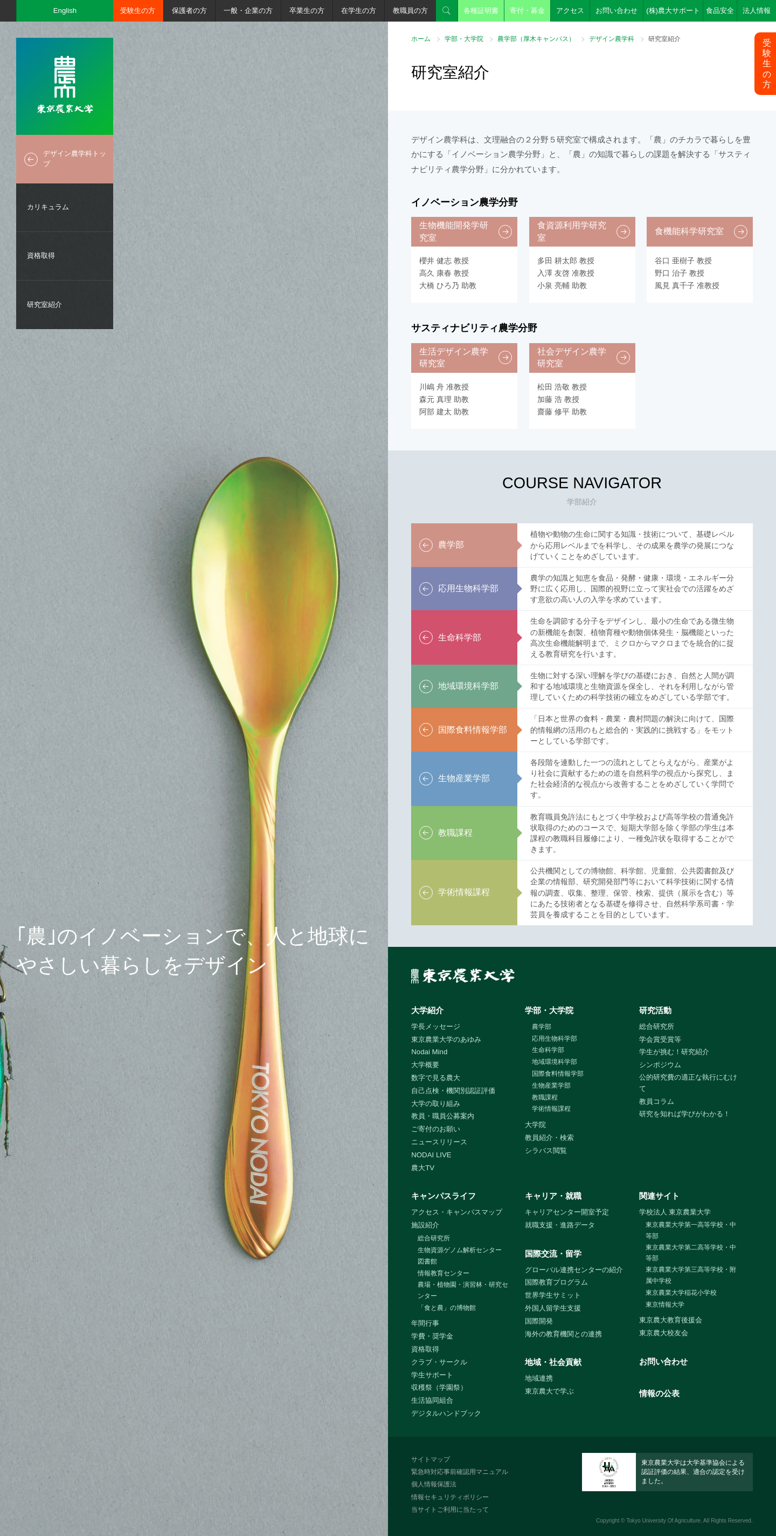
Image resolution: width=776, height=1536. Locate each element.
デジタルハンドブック (446, 1413)
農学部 (541, 1026)
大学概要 (425, 1065)
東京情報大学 (665, 1304)
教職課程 (545, 1097)
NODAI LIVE (431, 1155)
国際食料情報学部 (558, 1073)
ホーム (421, 39)
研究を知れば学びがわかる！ (684, 1114)
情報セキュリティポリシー (450, 1497)
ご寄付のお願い (435, 1129)
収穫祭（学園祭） (439, 1387)
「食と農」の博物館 (447, 1308)
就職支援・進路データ (560, 1225)
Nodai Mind (429, 1052)
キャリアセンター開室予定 (567, 1212)
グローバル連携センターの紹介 (574, 1270)
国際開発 (539, 1321)
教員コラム (656, 1101)
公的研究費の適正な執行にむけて (688, 1083)
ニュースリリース (439, 1142)
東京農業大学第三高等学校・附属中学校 (691, 1275)
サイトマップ (430, 1459)
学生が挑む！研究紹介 (674, 1052)
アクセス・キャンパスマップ (456, 1212)
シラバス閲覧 (546, 1150)
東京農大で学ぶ (549, 1391)
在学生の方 (358, 10)
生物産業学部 (551, 1085)
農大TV (422, 1168)
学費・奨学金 (432, 1336)
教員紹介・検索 (549, 1138)
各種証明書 (480, 10)
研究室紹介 (44, 305)
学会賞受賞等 (660, 1039)
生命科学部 (548, 1050)
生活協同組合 (432, 1400)
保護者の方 (189, 10)
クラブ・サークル (439, 1362)
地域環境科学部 (554, 1062)
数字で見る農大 (435, 1078)
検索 (447, 11)
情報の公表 (659, 1393)
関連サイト (659, 1195)
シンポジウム (660, 1065)
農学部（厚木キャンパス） (536, 39)
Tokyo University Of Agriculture (663, 1521)
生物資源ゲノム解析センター (460, 1250)
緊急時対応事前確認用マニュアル (459, 1472)
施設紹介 (425, 1225)
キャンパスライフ (443, 1195)
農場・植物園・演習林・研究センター (463, 1290)
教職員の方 (410, 10)
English (65, 10)
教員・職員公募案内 (442, 1116)
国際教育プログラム (556, 1282)
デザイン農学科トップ (74, 158)
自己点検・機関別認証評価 (453, 1091)
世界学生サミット (553, 1295)
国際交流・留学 (553, 1253)
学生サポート (432, 1375)
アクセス (570, 10)
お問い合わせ (616, 10)
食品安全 (720, 10)
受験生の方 (137, 10)
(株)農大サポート (673, 10)
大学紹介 (427, 1010)
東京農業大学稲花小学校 (681, 1292)
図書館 (427, 1261)
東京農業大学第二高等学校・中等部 (691, 1253)
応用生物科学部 (554, 1038)
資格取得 (41, 255)
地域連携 (539, 1378)
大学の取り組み (435, 1104)
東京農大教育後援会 (670, 1320)
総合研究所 (656, 1026)
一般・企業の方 (248, 10)
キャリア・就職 (553, 1195)
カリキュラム (48, 207)
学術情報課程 (551, 1108)
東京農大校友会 (663, 1333)
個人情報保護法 (433, 1484)
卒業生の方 (306, 10)
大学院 (535, 1125)
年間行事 (425, 1323)
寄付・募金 (527, 10)
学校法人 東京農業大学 (675, 1212)
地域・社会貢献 (553, 1362)
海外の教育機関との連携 (563, 1334)
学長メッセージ (435, 1026)
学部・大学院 (464, 39)
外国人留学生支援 (553, 1308)
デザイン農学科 (611, 39)
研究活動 (655, 1010)
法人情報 (757, 10)
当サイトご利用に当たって (450, 1509)
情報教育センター (443, 1273)
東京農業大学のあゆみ (446, 1039)
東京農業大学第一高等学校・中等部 (691, 1230)
